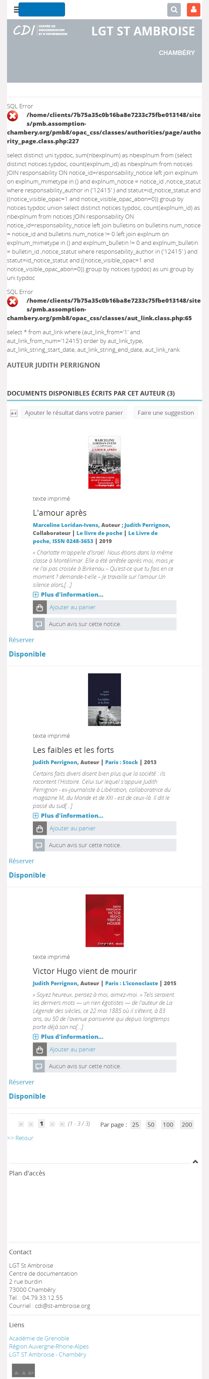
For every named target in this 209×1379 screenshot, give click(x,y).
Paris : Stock (121, 762)
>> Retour (20, 1138)
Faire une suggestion (166, 413)
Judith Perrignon (146, 524)
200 (187, 1124)
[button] (40, 607)
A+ (31, 1373)
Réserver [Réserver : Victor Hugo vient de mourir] (21, 1082)
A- (17, 1373)
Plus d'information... (72, 594)
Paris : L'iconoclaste (131, 983)
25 (135, 1124)
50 (150, 1124)
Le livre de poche (99, 532)
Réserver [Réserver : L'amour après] (21, 640)
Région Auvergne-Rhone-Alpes (49, 1346)
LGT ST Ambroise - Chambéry (47, 1354)
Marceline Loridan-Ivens (65, 524)
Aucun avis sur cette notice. (85, 624)
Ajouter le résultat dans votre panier (74, 413)
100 (168, 1124)
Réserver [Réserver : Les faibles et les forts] (21, 861)
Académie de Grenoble (39, 1338)
